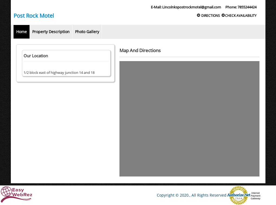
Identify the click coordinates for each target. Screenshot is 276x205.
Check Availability (238, 15)
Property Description (51, 31)
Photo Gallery (87, 31)
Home (21, 31)
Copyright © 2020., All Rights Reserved (191, 195)
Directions (208, 15)
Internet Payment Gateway (256, 196)
